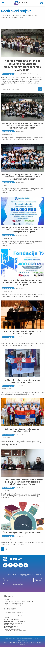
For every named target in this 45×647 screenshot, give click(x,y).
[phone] (26, 565)
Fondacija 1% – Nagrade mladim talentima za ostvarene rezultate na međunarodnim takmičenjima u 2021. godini (22, 229)
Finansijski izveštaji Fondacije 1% (14, 603)
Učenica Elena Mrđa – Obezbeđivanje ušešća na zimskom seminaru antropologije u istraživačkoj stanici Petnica (22, 482)
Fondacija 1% (32, 642)
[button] (40, 89)
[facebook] (10, 565)
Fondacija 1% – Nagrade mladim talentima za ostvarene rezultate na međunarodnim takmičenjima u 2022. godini (22, 176)
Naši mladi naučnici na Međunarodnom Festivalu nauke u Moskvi (22, 381)
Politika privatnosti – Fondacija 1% (14, 615)
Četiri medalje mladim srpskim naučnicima (22, 532)
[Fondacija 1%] (22, 3)
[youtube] (20, 565)
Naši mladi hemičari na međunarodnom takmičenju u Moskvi (22, 430)
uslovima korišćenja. (17, 583)
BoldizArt (14, 642)
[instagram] (5, 565)
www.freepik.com (22, 640)
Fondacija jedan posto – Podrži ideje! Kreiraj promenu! (20, 601)
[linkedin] (15, 565)
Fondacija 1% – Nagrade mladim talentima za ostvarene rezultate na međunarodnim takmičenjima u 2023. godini (22, 125)
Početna (7, 599)
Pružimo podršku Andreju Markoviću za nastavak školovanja (22, 332)
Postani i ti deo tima (10, 606)
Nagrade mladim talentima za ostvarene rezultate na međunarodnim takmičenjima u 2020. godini (22, 282)
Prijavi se (38, 580)
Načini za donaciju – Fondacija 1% (14, 605)
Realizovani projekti (8, 74)
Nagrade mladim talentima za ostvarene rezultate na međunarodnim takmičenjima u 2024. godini (23, 65)
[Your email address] (22, 582)
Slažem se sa (13, 584)
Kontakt (7, 617)
